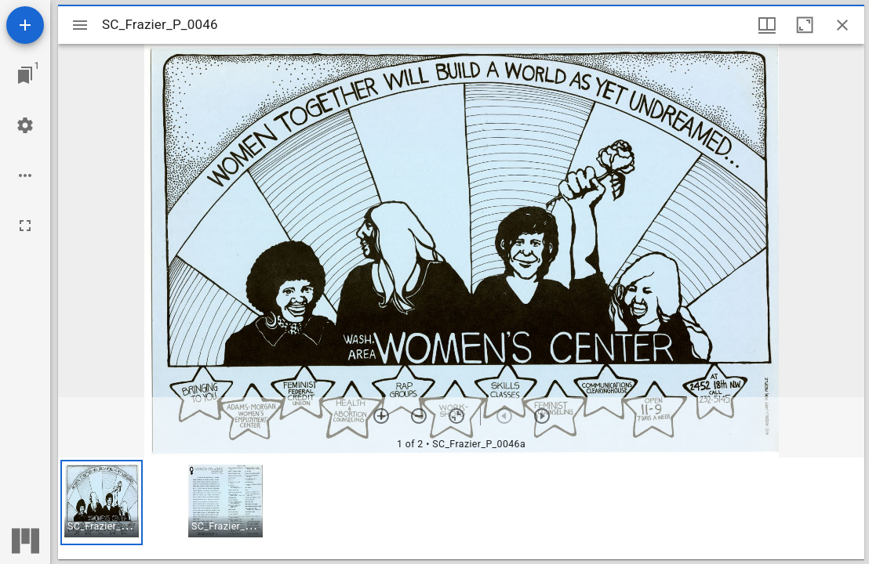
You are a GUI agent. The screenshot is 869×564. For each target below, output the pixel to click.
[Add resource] (25, 25)
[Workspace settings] (25, 125)
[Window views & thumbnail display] (767, 25)
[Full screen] (25, 225)
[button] (101, 502)
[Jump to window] (25, 75)
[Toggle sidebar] (80, 25)
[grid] (461, 508)
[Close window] (842, 25)
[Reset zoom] (456, 416)
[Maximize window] (805, 25)
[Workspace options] (25, 175)
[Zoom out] (419, 416)
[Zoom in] (381, 416)
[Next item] (542, 416)
